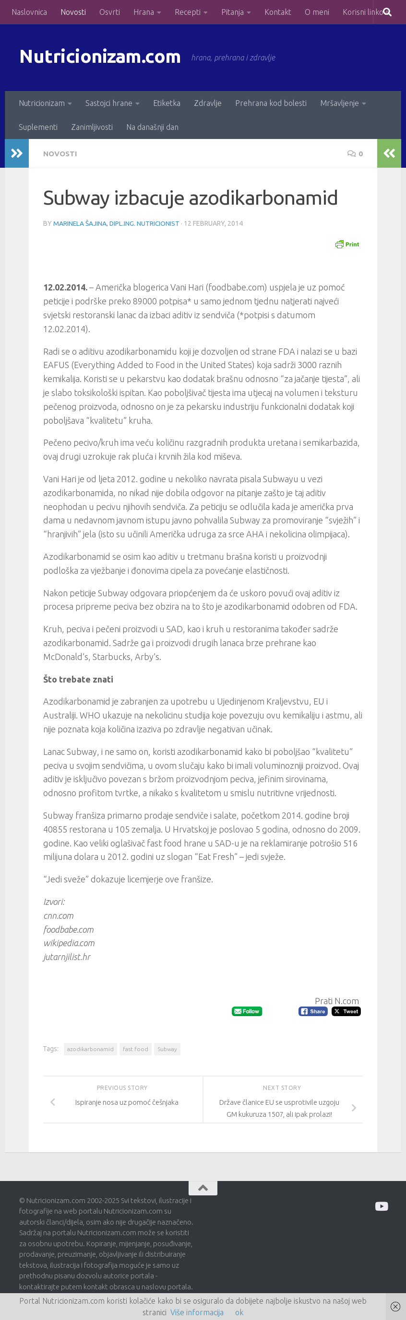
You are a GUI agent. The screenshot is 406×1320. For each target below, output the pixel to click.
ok (239, 1312)
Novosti (73, 12)
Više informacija (197, 1312)
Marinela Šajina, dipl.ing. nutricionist (117, 223)
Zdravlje (208, 103)
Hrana (143, 12)
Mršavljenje (339, 103)
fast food (135, 1048)
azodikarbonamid (90, 1048)
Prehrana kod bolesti (271, 103)
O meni (317, 12)
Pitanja (232, 12)
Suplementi (38, 127)
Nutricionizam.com (105, 57)
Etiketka (166, 103)
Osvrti (109, 12)
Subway (167, 1048)
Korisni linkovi (366, 12)
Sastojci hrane (108, 103)
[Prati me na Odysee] (381, 1206)
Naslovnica (29, 12)
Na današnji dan (152, 127)
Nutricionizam (42, 103)
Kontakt (277, 12)
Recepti (188, 12)
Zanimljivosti (92, 127)
